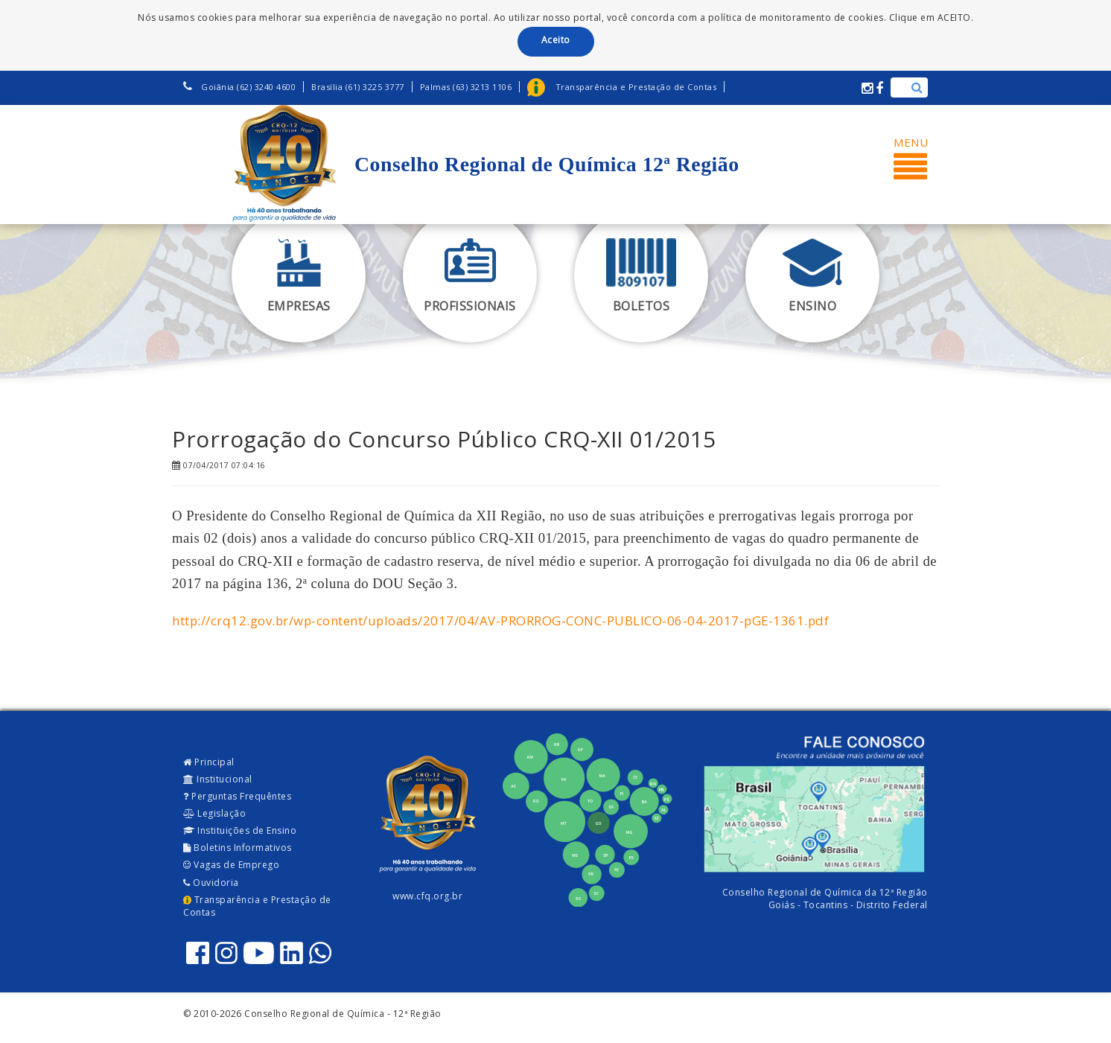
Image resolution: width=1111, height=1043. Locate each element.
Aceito (555, 40)
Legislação (214, 813)
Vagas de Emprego (231, 864)
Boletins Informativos (237, 847)
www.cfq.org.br (427, 896)
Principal (209, 762)
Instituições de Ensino (239, 830)
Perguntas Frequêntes (237, 796)
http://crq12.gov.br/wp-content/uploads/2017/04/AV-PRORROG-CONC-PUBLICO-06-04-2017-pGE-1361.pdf (500, 620)
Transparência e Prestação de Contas (257, 906)
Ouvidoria (211, 882)
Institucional (217, 779)
